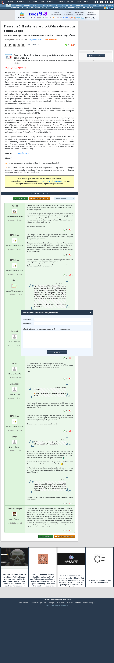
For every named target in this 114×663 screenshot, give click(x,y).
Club (86, 2)
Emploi (62, 2)
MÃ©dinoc (14, 260)
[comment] (57, 339)
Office (94, 5)
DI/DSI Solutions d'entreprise (21, 5)
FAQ (28, 2)
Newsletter (51, 2)
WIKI (78, 8)
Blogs (34, 2)
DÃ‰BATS (71, 8)
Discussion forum (96, 56)
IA (39, 5)
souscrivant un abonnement (50, 190)
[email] (62, 323)
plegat (14, 462)
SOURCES (63, 8)
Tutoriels (20, 2)
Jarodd (15, 231)
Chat (42, 2)
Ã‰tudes (71, 2)
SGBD (88, 5)
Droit (79, 2)
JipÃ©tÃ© (14, 306)
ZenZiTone (14, 409)
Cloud (34, 5)
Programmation (79, 5)
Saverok (14, 357)
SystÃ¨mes (109, 5)
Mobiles (101, 5)
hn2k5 (14, 389)
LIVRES (37, 8)
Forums (10, 2)
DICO (83, 8)
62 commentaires (51, 48)
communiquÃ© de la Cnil (22, 162)
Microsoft (50, 5)
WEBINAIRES (29, 8)
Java (57, 5)
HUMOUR (90, 8)
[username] (62, 319)
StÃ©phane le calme (34, 48)
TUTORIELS (15, 8)
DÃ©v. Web (64, 5)
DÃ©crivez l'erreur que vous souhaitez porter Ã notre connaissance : (57, 338)
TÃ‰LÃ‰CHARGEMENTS (50, 8)
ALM (43, 5)
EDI (71, 5)
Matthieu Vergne (15, 534)
